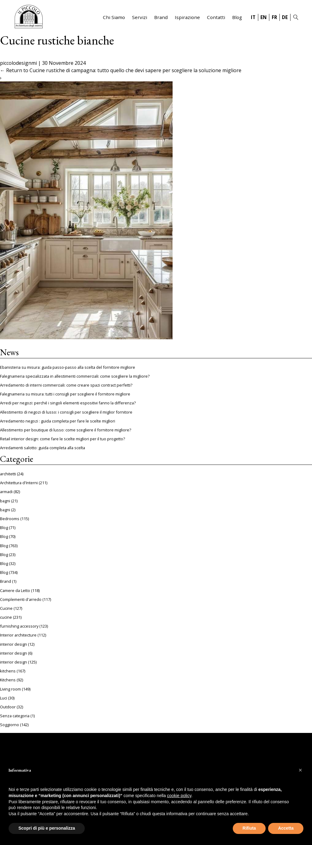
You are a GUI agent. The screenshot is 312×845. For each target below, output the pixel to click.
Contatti (216, 17)
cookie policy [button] (179, 795)
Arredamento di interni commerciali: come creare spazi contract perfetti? (66, 385)
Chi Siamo (114, 17)
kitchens (8, 671)
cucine (6, 617)
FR (274, 17)
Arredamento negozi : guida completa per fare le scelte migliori (57, 421)
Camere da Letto (15, 590)
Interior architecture (18, 635)
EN (263, 17)
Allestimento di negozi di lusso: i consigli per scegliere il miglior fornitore (66, 412)
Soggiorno (9, 724)
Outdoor (8, 707)
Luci (3, 698)
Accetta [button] (286, 828)
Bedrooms (9, 518)
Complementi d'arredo (20, 599)
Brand (161, 17)
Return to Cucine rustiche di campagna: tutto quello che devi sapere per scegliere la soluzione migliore (120, 70)
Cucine (6, 608)
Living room (10, 689)
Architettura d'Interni (19, 482)
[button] (300, 770)
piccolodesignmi (18, 63)
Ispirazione (187, 17)
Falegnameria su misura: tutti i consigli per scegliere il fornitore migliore (65, 394)
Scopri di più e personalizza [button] (46, 828)
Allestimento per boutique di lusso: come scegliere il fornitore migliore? (65, 430)
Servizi (139, 17)
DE (285, 17)
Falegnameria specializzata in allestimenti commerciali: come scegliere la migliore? (75, 376)
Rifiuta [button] (249, 828)
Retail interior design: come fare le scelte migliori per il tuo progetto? (62, 439)
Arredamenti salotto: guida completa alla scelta (42, 447)
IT (253, 17)
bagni (5, 501)
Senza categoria (14, 715)
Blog (237, 17)
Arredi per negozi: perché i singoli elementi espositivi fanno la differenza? (68, 403)
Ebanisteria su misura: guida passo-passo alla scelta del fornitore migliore (67, 367)
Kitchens (8, 680)
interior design (13, 644)
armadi (6, 491)
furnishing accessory (19, 626)
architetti (8, 474)
